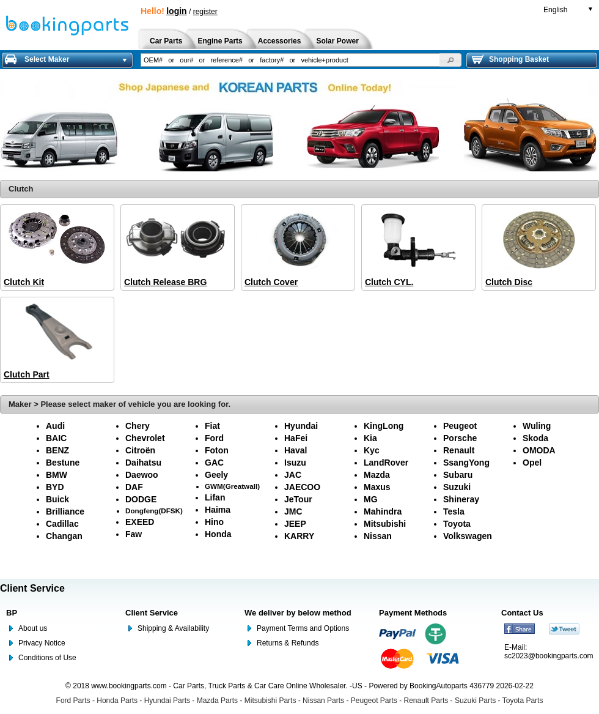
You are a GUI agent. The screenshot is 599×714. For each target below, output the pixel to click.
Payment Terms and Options (303, 628)
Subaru (457, 475)
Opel (532, 462)
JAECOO (302, 487)
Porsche (460, 438)
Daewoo (141, 475)
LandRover (386, 462)
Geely (216, 475)
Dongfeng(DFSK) (154, 511)
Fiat (212, 426)
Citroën (140, 450)
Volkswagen (467, 536)
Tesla (454, 511)
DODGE (140, 499)
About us (32, 628)
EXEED (139, 522)
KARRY (299, 536)
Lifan (215, 497)
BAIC (56, 438)
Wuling (537, 426)
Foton (217, 450)
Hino (214, 522)
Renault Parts (426, 700)
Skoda (535, 438)
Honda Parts (117, 700)
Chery (137, 426)
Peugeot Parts (374, 700)
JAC (292, 475)
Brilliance (65, 511)
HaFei (295, 438)
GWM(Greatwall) (232, 486)
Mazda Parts (217, 700)
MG (371, 499)
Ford (214, 438)
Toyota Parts (522, 700)
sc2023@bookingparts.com (548, 656)
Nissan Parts (323, 700)
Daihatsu (143, 462)
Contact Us (522, 612)
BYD (55, 487)
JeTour (298, 499)
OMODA (539, 450)
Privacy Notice (41, 643)
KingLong (383, 426)
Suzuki (457, 487)
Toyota (457, 524)
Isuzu (295, 462)
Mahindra (383, 511)
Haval (295, 450)
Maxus (377, 487)
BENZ (57, 450)
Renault (458, 450)
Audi (55, 426)
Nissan (378, 536)
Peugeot (460, 426)
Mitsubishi (385, 524)
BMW (56, 475)
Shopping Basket (510, 59)
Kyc (372, 450)
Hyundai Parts (167, 700)
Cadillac (62, 524)
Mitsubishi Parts (270, 700)
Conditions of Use (47, 657)
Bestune (62, 462)
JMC (293, 511)
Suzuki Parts (475, 700)
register (205, 11)
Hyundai (301, 426)
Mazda (377, 475)
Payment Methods (413, 612)
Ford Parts (73, 700)
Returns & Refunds (287, 643)
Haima (217, 510)
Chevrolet (145, 438)
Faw (133, 534)
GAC (214, 462)
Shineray (461, 499)
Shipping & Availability (173, 628)
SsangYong (466, 462)
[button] (450, 60)
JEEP (295, 524)
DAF (134, 487)
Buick (57, 499)
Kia (370, 438)
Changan (64, 536)
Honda (218, 534)
